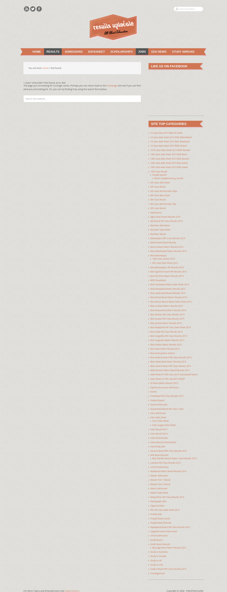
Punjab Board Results (161, 517)
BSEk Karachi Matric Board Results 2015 (170, 366)
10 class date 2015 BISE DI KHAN (166, 133)
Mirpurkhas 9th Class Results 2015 (167, 491)
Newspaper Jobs (158, 496)
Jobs (141, 51)
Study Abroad (182, 51)
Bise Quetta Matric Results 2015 (166, 320)
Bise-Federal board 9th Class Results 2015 (171, 354)
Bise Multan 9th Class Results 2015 (168, 311)
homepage (112, 85)
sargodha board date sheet (164, 525)
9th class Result (158, 207)
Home (36, 51)
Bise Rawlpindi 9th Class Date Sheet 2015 (171, 324)
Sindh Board (156, 534)
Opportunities (157, 500)
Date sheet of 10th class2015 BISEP (168, 375)
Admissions (72, 51)
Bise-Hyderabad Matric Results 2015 (168, 358)
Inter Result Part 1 (159, 425)
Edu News (158, 51)
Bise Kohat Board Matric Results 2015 (169, 295)
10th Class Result (159, 171)
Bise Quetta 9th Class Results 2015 (167, 316)
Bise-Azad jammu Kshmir (163, 350)
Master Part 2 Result (160, 479)
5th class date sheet (160, 181)
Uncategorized (157, 567)
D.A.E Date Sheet (160, 416)
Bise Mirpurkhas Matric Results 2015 (168, 307)
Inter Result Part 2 (159, 429)
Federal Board (157, 396)
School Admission (159, 529)
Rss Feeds (26, 9)
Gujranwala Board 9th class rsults (167, 404)
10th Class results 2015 (164, 257)
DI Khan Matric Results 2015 (164, 379)
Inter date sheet (158, 413)
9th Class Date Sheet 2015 (165, 261)
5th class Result (158, 186)
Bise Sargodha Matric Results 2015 (167, 337)
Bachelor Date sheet (160, 228)
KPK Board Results (159, 450)
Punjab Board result (160, 513)
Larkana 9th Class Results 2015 (166, 458)
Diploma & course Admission (165, 383)
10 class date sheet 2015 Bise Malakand (170, 141)
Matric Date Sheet (159, 487)
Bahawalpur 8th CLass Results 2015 (168, 236)
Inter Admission (158, 409)
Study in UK (156, 554)
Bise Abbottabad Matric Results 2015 (169, 249)
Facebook (39, 9)
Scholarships (120, 51)
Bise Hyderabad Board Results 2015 (168, 290)
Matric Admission (159, 483)
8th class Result (158, 198)
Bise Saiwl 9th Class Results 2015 (167, 328)
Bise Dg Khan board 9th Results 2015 (169, 269)
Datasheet (95, 51)
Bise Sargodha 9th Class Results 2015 (169, 333)
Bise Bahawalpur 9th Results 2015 (167, 265)
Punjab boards (159, 174)
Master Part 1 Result (160, 474)
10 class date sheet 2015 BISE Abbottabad (171, 137)
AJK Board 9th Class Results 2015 (167, 219)
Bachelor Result (158, 232)
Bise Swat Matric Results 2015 (165, 345)
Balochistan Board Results (163, 241)
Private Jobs (156, 508)
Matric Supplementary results (169, 177)
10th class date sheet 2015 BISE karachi (170, 158)
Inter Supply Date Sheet (164, 420)
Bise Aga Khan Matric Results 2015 (169, 541)
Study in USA (156, 558)
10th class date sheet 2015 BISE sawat (169, 166)
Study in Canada (158, 550)
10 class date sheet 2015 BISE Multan (169, 145)
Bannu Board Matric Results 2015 (167, 245)
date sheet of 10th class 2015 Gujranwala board (174, 371)
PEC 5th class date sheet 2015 (165, 504)
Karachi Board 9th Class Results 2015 (169, 446)
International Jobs (159, 433)
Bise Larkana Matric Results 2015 (167, 303)
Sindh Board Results (160, 538)
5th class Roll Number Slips (164, 190)
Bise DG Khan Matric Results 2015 (167, 273)
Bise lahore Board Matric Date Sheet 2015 (171, 299)
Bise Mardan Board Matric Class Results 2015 (175, 453)
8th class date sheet (160, 194)
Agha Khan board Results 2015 (166, 215)
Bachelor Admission (160, 224)
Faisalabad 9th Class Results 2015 (167, 392)
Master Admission (159, 470)
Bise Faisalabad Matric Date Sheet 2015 (170, 282)
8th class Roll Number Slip (163, 203)
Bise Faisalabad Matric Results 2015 (168, 286)
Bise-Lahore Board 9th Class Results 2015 (171, 362)
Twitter (32, 9)
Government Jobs (159, 400)
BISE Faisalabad (158, 278)
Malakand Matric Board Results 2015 (169, 466)
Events (153, 388)
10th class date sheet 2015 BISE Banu (169, 154)
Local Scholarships (159, 462)
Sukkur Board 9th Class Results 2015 (168, 562)
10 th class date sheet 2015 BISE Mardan (171, 149)
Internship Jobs (158, 442)
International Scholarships (163, 437)
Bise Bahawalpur (158, 253)
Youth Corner (72, 584)
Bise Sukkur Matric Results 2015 (166, 341)
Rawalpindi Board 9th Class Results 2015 (171, 521)
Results (51, 51)
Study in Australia (159, 545)
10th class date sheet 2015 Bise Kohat (169, 162)
